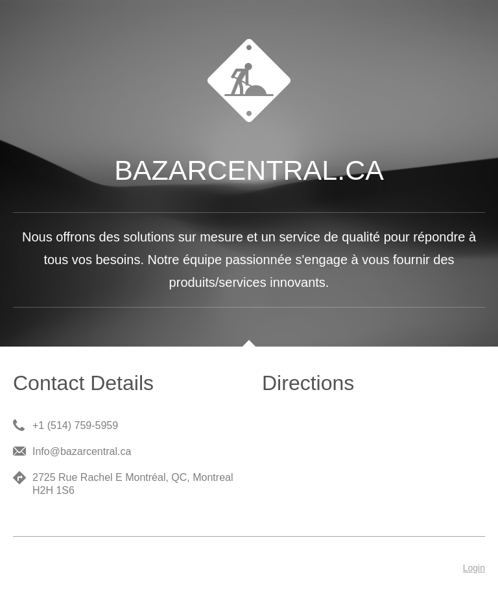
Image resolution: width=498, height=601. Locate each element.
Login (474, 568)
